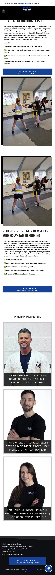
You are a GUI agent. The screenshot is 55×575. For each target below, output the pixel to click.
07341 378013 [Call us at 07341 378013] (11, 551)
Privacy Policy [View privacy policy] (32, 569)
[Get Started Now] (27, 72)
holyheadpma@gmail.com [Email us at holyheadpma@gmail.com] (14, 554)
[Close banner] (51, 3)
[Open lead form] (48, 568)
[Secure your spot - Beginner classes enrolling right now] (27, 561)
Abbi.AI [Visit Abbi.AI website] (28, 571)
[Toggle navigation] (3, 11)
